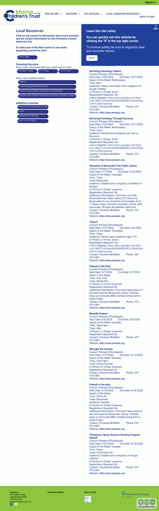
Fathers (22, 81)
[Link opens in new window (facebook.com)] (11, 505)
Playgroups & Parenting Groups (33, 106)
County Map (23, 57)
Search (150, 2)
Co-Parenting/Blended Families (33, 86)
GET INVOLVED (93, 14)
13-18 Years (64, 70)
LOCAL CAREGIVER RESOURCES (124, 14)
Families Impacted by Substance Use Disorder (40, 91)
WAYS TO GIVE (147, 17)
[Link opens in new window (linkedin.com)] (16, 505)
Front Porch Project (27, 120)
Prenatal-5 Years (25, 70)
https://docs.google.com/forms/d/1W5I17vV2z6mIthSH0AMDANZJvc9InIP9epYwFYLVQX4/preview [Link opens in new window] (116, 100)
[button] (147, 503)
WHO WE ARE (53, 14)
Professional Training (28, 116)
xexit (156, 27)
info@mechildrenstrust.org (20, 502)
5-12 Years (43, 70)
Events (21, 111)
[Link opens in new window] (112, 112)
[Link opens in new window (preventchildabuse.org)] (87, 502)
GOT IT (92, 58)
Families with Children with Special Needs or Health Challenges (46, 96)
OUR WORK (73, 14)
